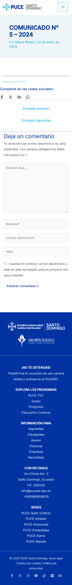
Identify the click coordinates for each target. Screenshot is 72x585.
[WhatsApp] (28, 97)
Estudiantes (36, 434)
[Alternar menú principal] (63, 7)
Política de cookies (29, 563)
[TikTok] (44, 575)
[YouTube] (36, 575)
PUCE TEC (36, 395)
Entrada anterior (36, 109)
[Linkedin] (19, 97)
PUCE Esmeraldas (36, 530)
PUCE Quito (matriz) (36, 513)
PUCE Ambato (36, 519)
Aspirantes (36, 429)
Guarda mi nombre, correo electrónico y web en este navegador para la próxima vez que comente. (36, 269)
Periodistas (36, 457)
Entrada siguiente (36, 120)
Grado (36, 401)
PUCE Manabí (36, 541)
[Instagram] (28, 575)
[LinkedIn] (60, 575)
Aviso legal (56, 558)
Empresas (36, 452)
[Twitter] (10, 97)
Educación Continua (36, 412)
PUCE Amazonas (36, 524)
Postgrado (36, 407)
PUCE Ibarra (36, 536)
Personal (36, 446)
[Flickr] (52, 575)
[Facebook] (2, 97)
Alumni (36, 440)
